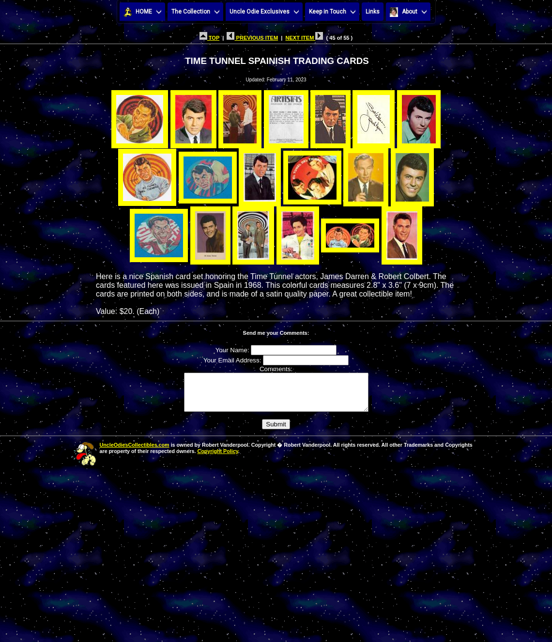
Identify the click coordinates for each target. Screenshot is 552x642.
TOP (209, 38)
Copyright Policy (217, 458)
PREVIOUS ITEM (252, 38)
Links (373, 11)
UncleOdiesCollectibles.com (134, 452)
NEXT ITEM (304, 38)
